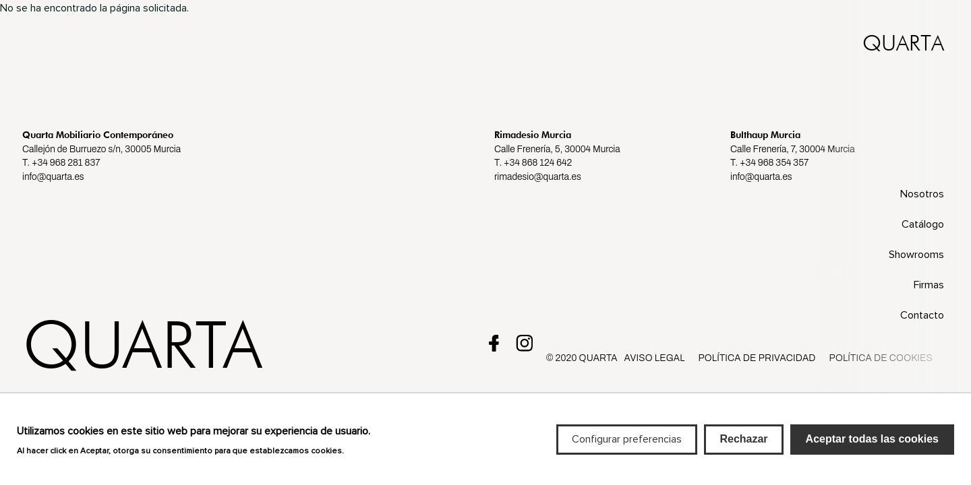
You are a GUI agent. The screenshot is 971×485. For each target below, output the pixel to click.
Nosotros (922, 194)
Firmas (929, 285)
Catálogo (923, 224)
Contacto (922, 315)
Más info (366, 457)
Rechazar (743, 446)
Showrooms (916, 254)
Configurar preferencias (627, 446)
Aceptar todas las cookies (872, 446)
